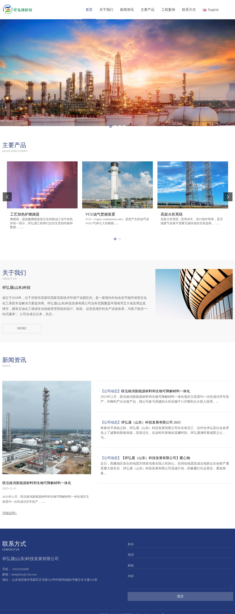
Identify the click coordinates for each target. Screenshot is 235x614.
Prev (5, 76)
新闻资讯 (127, 9)
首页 (89, 9)
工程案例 (168, 9)
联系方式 (189, 9)
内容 (131, 576)
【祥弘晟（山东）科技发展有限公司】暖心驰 (155, 458)
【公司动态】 (111, 391)
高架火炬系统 (172, 214)
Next (230, 76)
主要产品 (147, 9)
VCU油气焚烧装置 (100, 214)
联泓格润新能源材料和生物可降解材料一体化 (36, 483)
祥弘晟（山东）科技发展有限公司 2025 (151, 422)
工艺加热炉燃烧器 (24, 214)
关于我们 (106, 9)
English (210, 9)
